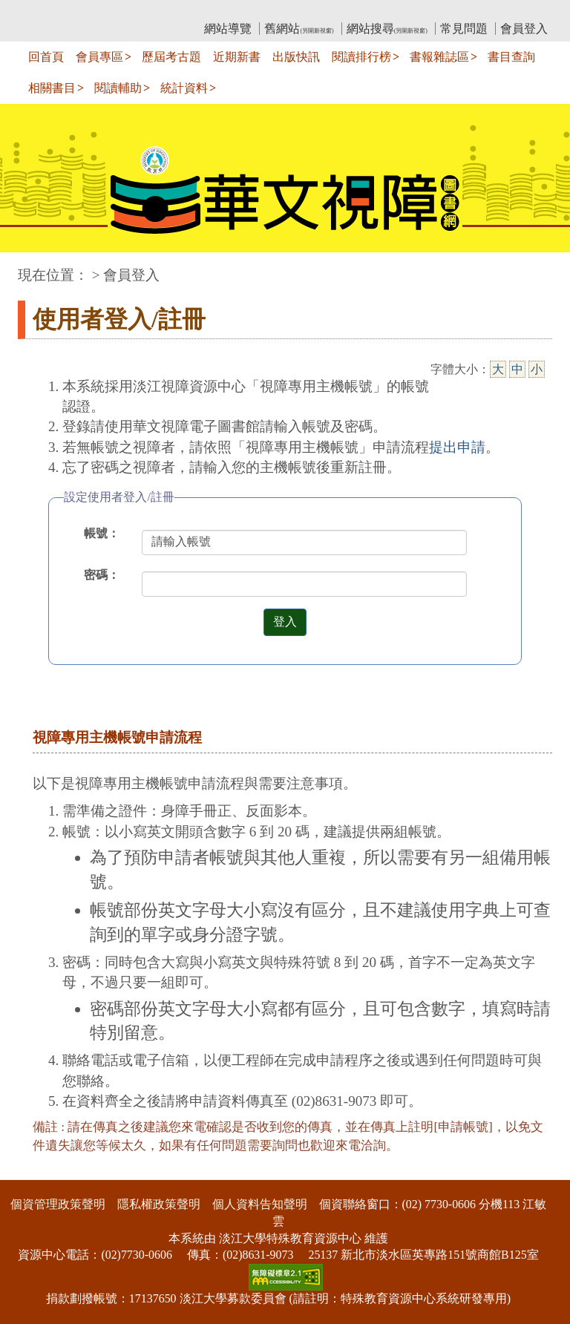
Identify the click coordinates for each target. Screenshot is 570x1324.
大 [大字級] (498, 369)
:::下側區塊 (28, 1170)
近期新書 (237, 56)
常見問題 (464, 28)
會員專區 (99, 56)
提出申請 (457, 447)
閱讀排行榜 (361, 56)
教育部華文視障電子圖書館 (149, 11)
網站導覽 (228, 28)
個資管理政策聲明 (57, 1204)
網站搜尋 (387, 28)
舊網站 (298, 28)
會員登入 (524, 28)
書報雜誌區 (439, 56)
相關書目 (52, 88)
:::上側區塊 (46, 11)
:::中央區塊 (28, 267)
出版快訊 (296, 56)
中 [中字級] (517, 369)
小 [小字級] (537, 369)
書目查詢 (511, 56)
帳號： (101, 533)
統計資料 (184, 88)
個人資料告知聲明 (259, 1204)
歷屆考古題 (171, 56)
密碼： (101, 574)
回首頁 (46, 56)
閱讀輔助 (118, 88)
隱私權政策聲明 (158, 1204)
